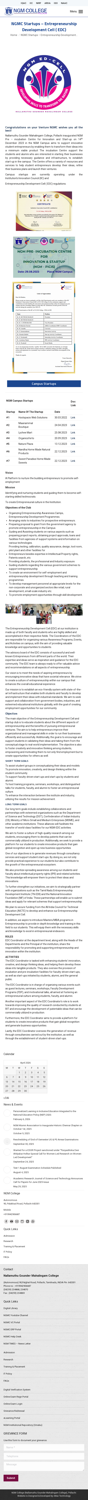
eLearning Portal (12, 1418)
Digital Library (11, 1308)
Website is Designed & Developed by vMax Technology (44, 1496)
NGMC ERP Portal (12, 1329)
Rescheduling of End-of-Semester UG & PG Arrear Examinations (45, 1139)
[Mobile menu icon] (76, 11)
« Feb (6, 1097)
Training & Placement (14, 1366)
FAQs (6, 1380)
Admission (9, 1352)
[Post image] (7, 1113)
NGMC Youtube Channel (16, 1315)
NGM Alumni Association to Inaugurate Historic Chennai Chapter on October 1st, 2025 (47, 1127)
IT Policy (8, 1373)
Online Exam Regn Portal (16, 1396)
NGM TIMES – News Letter (17, 1343)
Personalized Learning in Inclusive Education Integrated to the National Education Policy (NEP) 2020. (44, 1113)
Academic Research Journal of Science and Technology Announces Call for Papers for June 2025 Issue (48, 1180)
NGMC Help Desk (12, 1336)
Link (73, 417)
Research (8, 1359)
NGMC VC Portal (12, 1322)
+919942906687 (23, 1286)
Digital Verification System (17, 1389)
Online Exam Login (13, 1403)
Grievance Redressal (14, 1411)
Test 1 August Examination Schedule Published (37, 1168)
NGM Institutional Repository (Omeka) (23, 1425)
